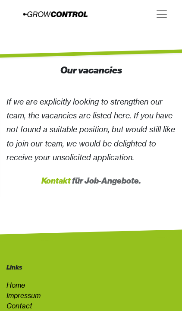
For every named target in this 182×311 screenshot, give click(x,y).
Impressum (23, 295)
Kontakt (56, 181)
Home (15, 285)
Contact (19, 305)
